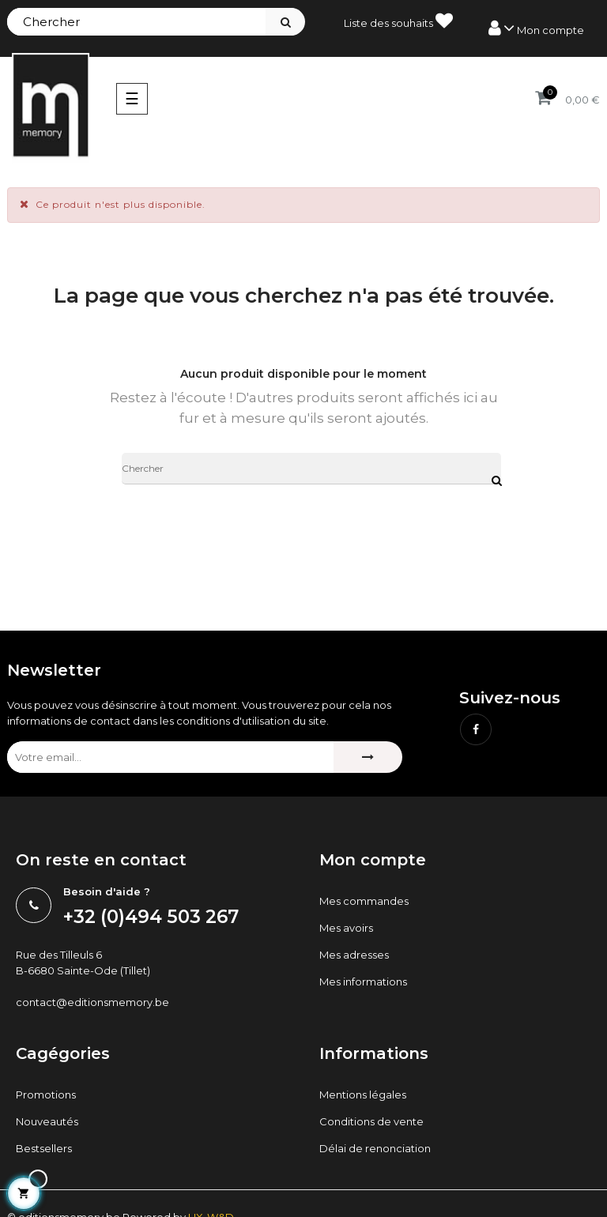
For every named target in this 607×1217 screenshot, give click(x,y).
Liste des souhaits (398, 20)
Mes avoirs (346, 927)
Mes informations (363, 981)
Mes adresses (354, 954)
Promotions (46, 1094)
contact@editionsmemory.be (92, 1002)
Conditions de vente (371, 1121)
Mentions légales (362, 1094)
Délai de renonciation (375, 1148)
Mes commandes (364, 901)
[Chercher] (311, 468)
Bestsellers (44, 1148)
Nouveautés (47, 1121)
